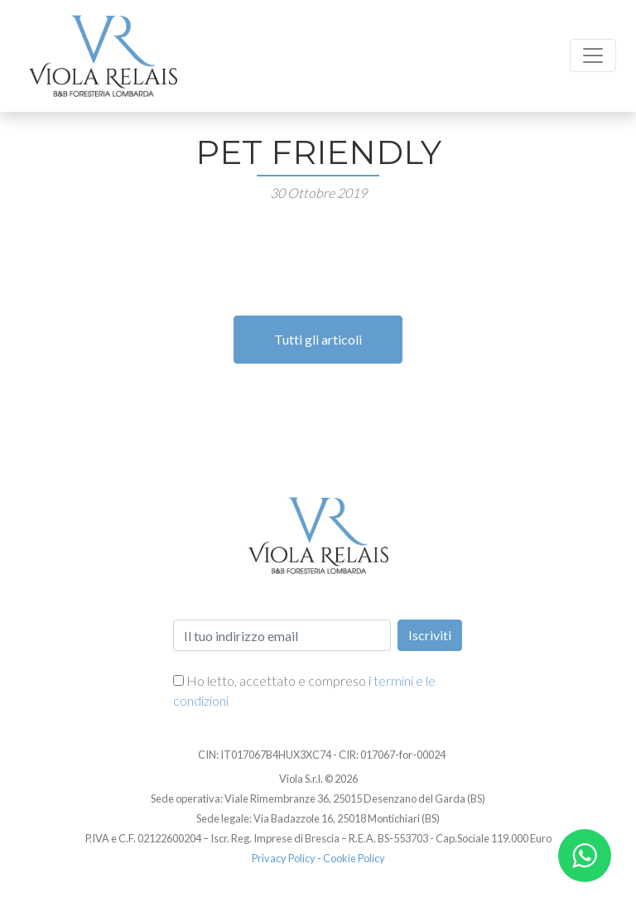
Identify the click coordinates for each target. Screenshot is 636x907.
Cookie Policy (354, 858)
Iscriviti (429, 635)
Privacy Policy (284, 858)
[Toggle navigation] (593, 55)
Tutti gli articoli (318, 339)
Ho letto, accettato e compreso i (304, 690)
